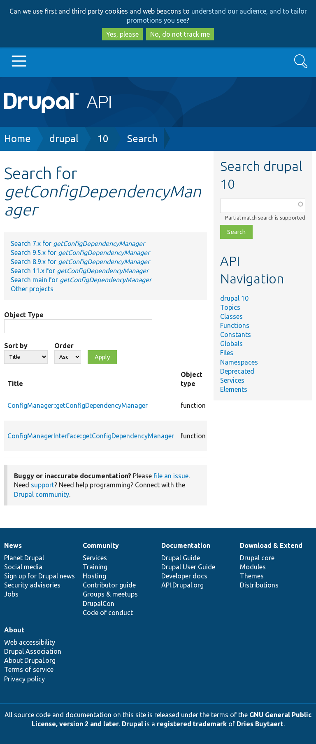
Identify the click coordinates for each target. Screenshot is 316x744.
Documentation (185, 545)
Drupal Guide (180, 558)
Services (232, 380)
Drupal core (257, 558)
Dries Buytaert (260, 724)
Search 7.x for (78, 243)
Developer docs (184, 576)
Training (95, 567)
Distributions (259, 585)
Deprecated (237, 371)
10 (103, 138)
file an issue (170, 476)
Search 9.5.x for (80, 252)
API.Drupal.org (182, 585)
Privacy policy (24, 679)
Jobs (11, 594)
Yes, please (122, 34)
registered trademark (192, 724)
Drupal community (41, 494)
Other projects (32, 288)
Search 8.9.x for (80, 261)
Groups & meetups (110, 594)
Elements (233, 389)
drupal (64, 138)
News (13, 545)
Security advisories (32, 585)
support (42, 485)
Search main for (81, 279)
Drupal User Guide (188, 567)
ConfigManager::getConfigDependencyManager (77, 405)
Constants (235, 334)
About (14, 630)
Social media (23, 567)
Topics (230, 307)
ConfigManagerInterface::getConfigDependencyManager (90, 436)
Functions (234, 325)
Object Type (24, 314)
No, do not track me (180, 34)
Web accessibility (29, 642)
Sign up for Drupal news (39, 576)
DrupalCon (98, 603)
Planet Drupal (24, 558)
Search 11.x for (80, 270)
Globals (231, 343)
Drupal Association (32, 651)
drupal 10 (234, 298)
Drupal (132, 724)
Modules (253, 567)
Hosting (94, 576)
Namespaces (239, 362)
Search (142, 138)
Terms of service (28, 669)
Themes (252, 576)
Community (101, 545)
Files (226, 352)
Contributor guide (109, 585)
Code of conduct (108, 612)
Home (17, 138)
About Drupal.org (30, 660)
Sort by (16, 345)
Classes (231, 316)
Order (64, 345)
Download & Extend (271, 545)
